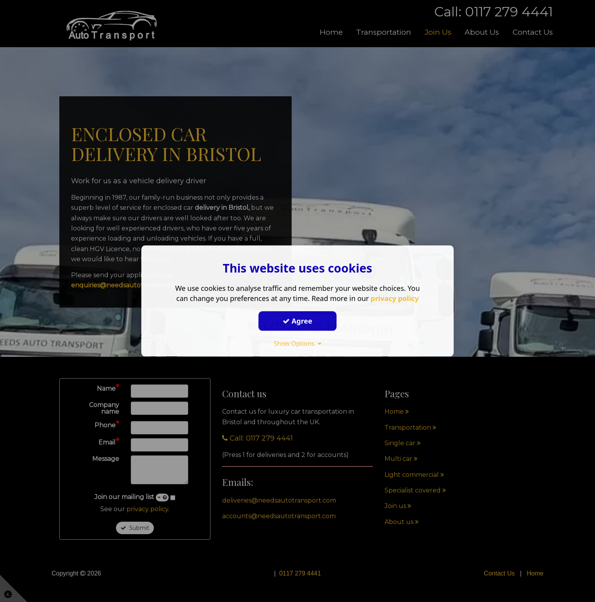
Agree (297, 321)
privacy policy (395, 298)
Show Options (297, 343)
